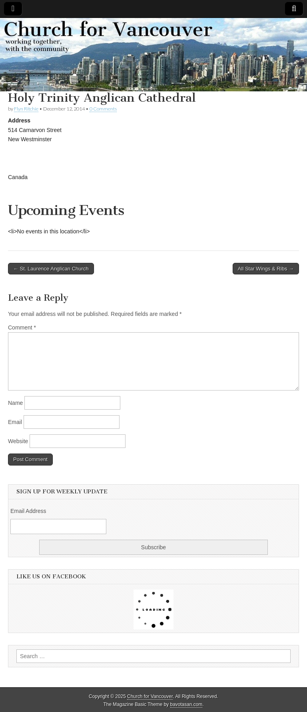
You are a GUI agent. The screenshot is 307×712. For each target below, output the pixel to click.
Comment (22, 327)
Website (18, 441)
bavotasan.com (186, 704)
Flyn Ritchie (26, 109)
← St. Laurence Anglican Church (51, 269)
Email (15, 422)
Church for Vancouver (150, 696)
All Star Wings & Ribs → (266, 269)
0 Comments (103, 109)
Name (15, 403)
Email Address (28, 511)
